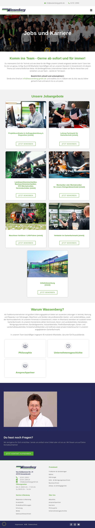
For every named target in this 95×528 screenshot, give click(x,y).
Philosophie (25, 352)
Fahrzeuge (52, 477)
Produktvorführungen (23, 505)
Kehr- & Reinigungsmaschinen (59, 480)
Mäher (51, 474)
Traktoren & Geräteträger (58, 471)
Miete (18, 511)
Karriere (52, 505)
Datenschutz (36, 524)
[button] (70, 10)
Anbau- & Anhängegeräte (58, 485)
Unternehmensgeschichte (68, 352)
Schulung (19, 508)
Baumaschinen (54, 483)
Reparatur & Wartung (23, 499)
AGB (27, 524)
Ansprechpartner (25, 372)
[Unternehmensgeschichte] (68, 346)
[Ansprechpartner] (25, 366)
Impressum (19, 524)
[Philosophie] (25, 346)
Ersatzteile (19, 502)
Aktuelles (52, 499)
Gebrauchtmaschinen (23, 513)
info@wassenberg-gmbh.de (35, 78)
